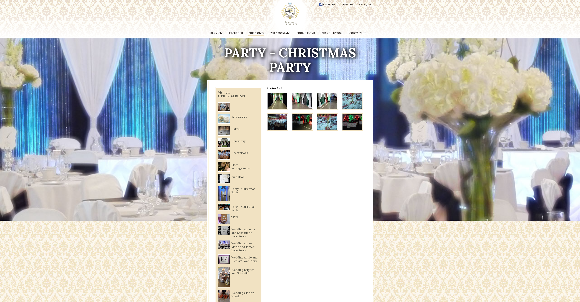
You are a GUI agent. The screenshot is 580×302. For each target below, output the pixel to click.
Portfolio (256, 33)
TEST (234, 217)
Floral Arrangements (241, 166)
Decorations (239, 153)
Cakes (235, 129)
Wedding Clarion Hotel (242, 294)
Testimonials (280, 33)
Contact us (357, 33)
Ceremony (238, 141)
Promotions (306, 33)
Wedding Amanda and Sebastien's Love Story (243, 233)
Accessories (239, 117)
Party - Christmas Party (243, 190)
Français (365, 4)
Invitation (238, 177)
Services (216, 33)
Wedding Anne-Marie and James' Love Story (243, 247)
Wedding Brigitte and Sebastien (242, 271)
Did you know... (332, 33)
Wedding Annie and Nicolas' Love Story (244, 259)
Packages (236, 33)
